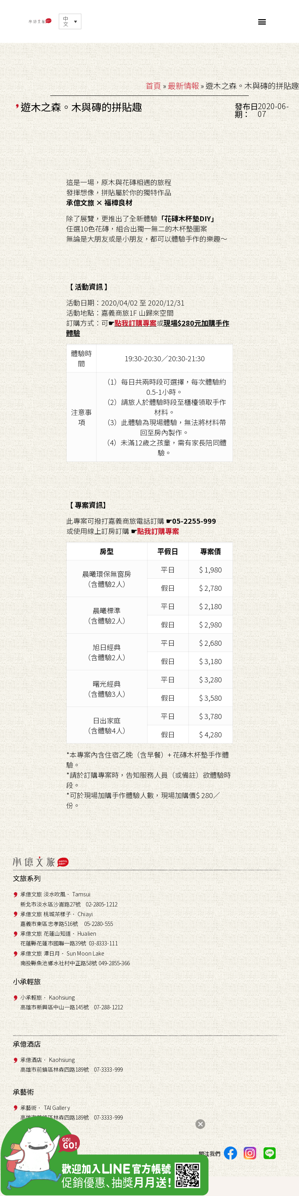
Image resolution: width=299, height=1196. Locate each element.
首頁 (153, 85)
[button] (262, 21)
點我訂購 (128, 323)
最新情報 (183, 85)
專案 (149, 323)
